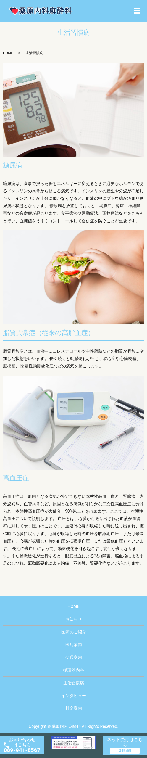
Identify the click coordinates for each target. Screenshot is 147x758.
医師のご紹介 (73, 632)
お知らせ (73, 619)
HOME (8, 53)
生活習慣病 (73, 682)
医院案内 (73, 644)
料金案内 (73, 708)
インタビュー (73, 695)
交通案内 (73, 657)
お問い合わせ (22, 745)
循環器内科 (73, 670)
